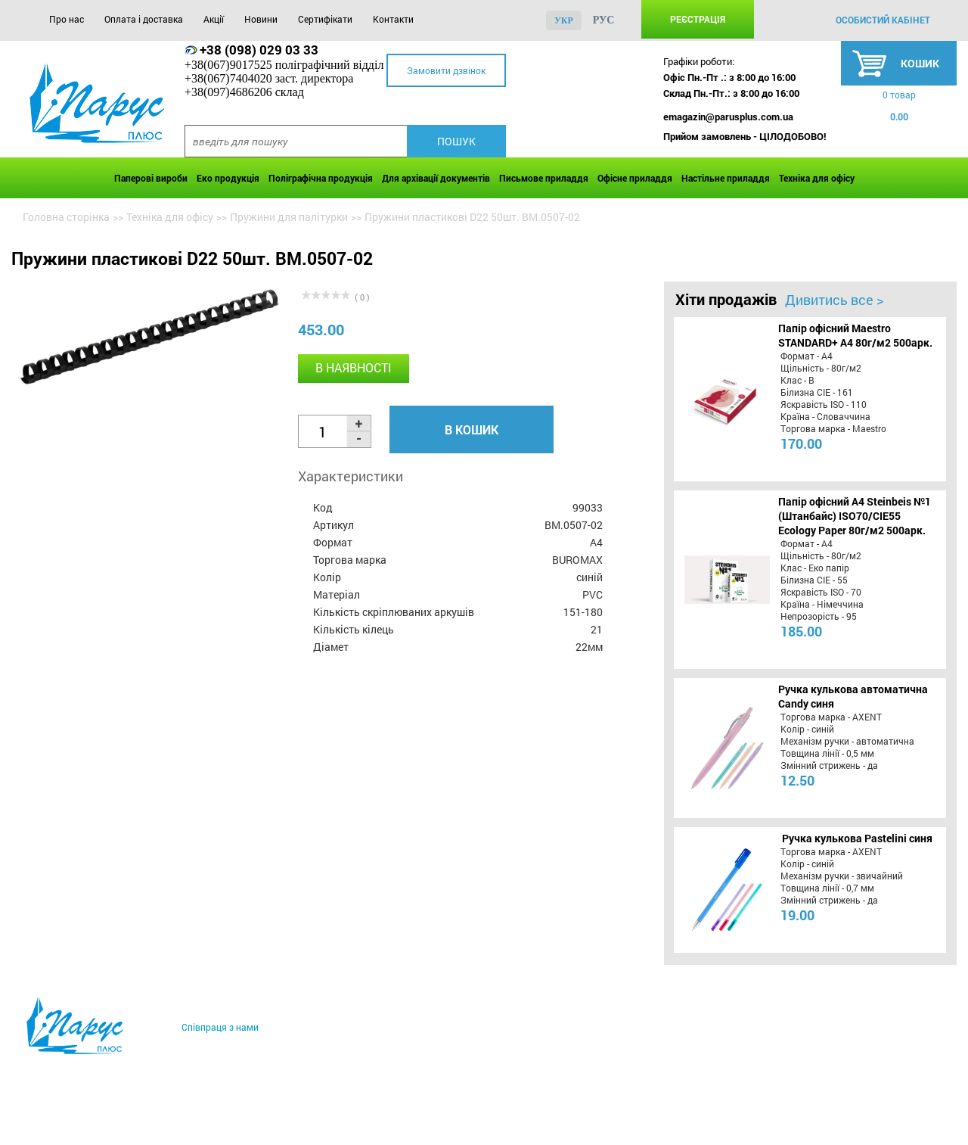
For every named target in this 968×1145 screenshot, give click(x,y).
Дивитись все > (834, 300)
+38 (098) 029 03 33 (259, 49)
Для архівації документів (436, 178)
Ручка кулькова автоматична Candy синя (853, 696)
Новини (261, 19)
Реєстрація (697, 19)
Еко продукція (228, 178)
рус (604, 20)
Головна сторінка (66, 217)
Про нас (66, 19)
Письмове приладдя (543, 178)
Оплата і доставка (143, 19)
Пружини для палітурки (289, 217)
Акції (213, 19)
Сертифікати (325, 19)
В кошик (471, 429)
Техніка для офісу (817, 178)
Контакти (393, 19)
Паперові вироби (151, 178)
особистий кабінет (883, 20)
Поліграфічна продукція (320, 178)
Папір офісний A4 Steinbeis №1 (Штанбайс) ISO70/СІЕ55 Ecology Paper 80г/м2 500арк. (854, 515)
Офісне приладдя (634, 178)
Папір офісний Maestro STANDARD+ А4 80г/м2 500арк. (855, 335)
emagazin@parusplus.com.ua (728, 116)
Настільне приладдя (725, 178)
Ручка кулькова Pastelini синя (857, 838)
